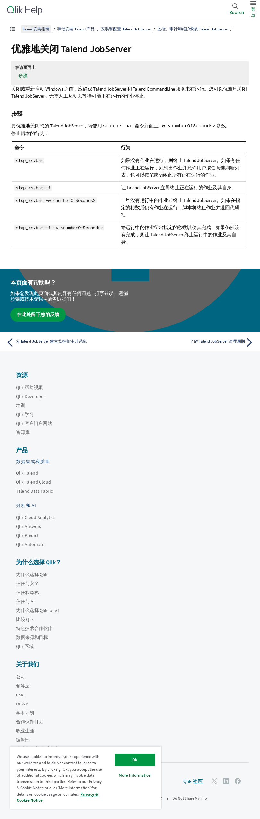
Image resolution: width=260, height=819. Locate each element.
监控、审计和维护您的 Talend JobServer (192, 29)
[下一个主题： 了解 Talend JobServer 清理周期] (194, 342)
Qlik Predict (27, 535)
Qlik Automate (30, 544)
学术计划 (25, 712)
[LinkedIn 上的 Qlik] (226, 781)
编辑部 (23, 739)
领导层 (23, 685)
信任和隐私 (27, 592)
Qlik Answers (28, 526)
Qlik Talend (27, 473)
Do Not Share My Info (189, 798)
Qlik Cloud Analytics (35, 517)
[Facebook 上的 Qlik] (238, 781)
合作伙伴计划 (29, 721)
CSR (19, 694)
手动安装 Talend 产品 (76, 29)
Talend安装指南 (36, 29)
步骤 (22, 76)
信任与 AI (25, 601)
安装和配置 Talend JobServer (126, 29)
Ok (134, 760)
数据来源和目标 (32, 637)
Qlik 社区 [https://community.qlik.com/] (193, 781)
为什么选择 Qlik (32, 574)
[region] (85, 777)
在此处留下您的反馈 (38, 314)
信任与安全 (27, 583)
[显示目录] (13, 29)
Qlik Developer (30, 396)
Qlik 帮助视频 (29, 387)
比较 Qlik (25, 619)
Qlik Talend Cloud (33, 482)
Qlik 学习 (25, 414)
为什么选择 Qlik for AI (37, 610)
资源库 (23, 432)
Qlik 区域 (25, 646)
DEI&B (22, 703)
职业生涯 (25, 730)
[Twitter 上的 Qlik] (214, 781)
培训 (20, 405)
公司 (20, 676)
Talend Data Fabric (34, 491)
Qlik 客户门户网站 (34, 423)
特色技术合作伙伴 (34, 628)
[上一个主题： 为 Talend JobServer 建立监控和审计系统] (66, 342)
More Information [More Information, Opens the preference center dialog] (135, 775)
